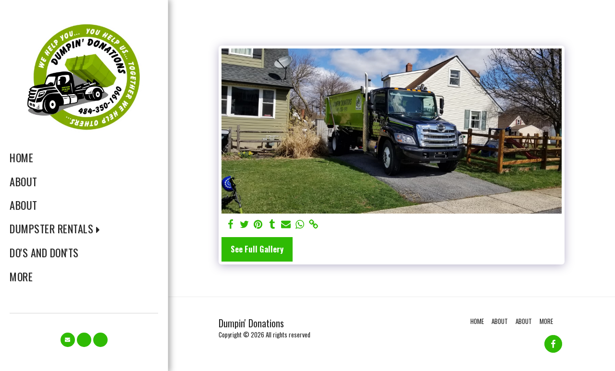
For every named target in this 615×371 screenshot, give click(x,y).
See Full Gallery (257, 249)
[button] (58, 228)
